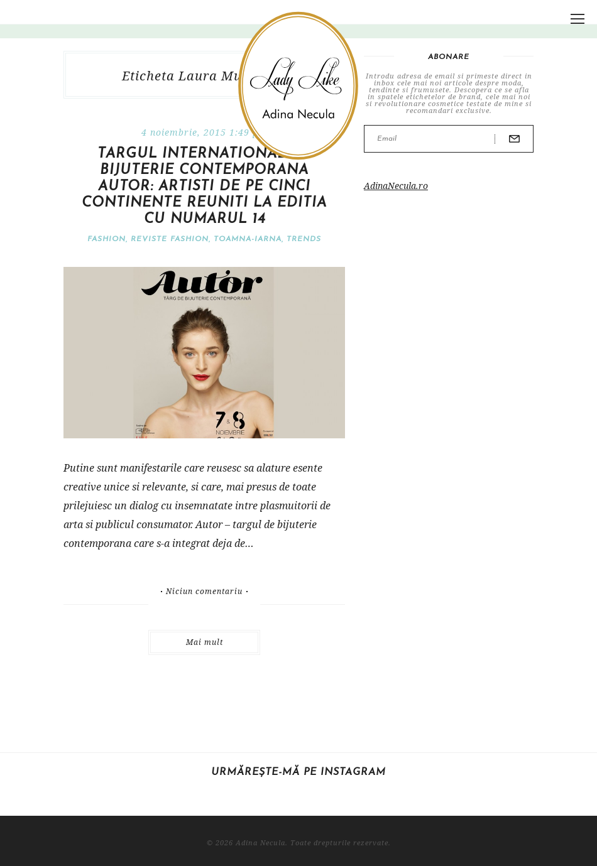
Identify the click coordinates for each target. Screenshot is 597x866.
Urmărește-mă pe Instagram (298, 772)
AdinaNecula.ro (396, 186)
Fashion (106, 239)
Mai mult (204, 642)
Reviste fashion (170, 239)
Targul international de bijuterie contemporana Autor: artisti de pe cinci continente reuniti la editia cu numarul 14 (204, 187)
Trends (304, 239)
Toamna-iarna (248, 239)
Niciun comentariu (204, 591)
